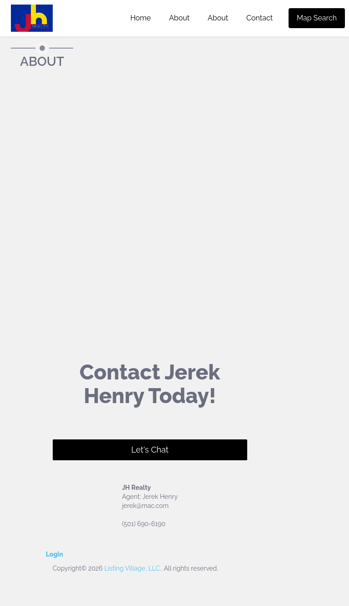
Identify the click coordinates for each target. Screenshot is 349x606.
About (179, 18)
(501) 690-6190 (143, 523)
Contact (259, 18)
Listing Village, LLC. (132, 568)
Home (140, 18)
